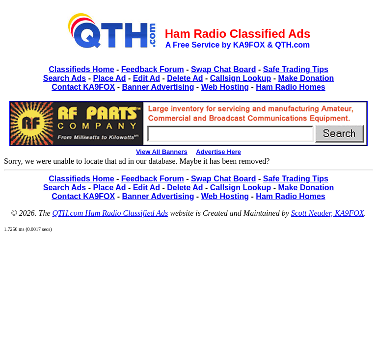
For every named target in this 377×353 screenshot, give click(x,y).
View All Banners (162, 151)
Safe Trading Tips (295, 69)
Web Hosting (225, 87)
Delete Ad (185, 78)
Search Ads (64, 78)
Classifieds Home (81, 69)
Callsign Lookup (240, 78)
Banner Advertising (158, 87)
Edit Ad (146, 78)
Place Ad (109, 78)
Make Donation (306, 78)
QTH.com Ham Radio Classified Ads (110, 213)
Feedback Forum (152, 69)
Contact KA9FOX (83, 87)
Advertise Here (218, 151)
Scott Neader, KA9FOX (327, 213)
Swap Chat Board (223, 69)
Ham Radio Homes (290, 87)
